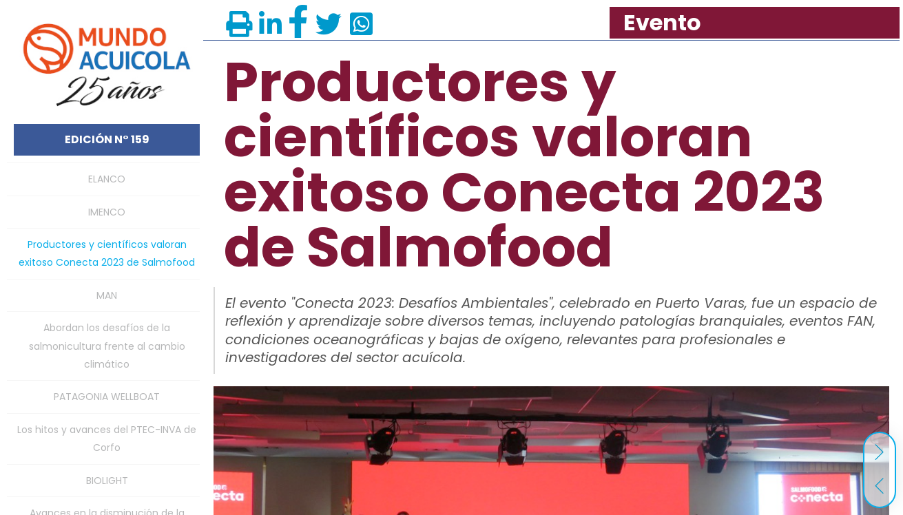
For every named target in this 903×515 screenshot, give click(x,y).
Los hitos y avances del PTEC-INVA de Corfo (106, 438)
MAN (106, 295)
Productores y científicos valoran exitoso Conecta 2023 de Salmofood (107, 253)
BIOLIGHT (107, 480)
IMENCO (106, 212)
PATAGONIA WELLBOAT (107, 396)
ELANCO (106, 179)
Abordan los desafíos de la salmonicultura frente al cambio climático (107, 346)
